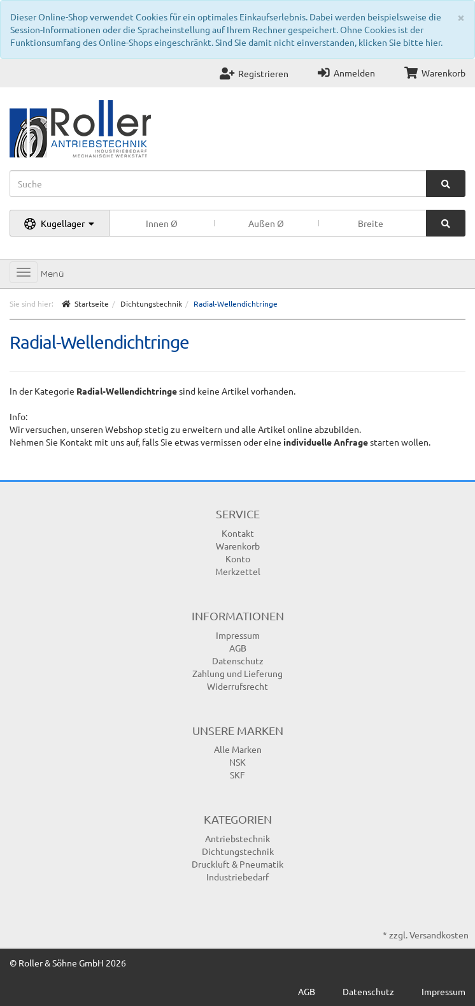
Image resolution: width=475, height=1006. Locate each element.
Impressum (238, 635)
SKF (237, 774)
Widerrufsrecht (237, 686)
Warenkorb (434, 72)
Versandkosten (439, 934)
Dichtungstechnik (238, 851)
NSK (237, 762)
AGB (237, 647)
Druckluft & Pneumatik (237, 864)
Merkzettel (237, 571)
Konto (237, 558)
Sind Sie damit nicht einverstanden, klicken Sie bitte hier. (329, 42)
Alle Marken (238, 749)
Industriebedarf (237, 876)
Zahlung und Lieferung (237, 673)
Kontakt (238, 533)
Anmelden (346, 72)
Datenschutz (238, 660)
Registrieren (254, 73)
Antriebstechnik (237, 838)
